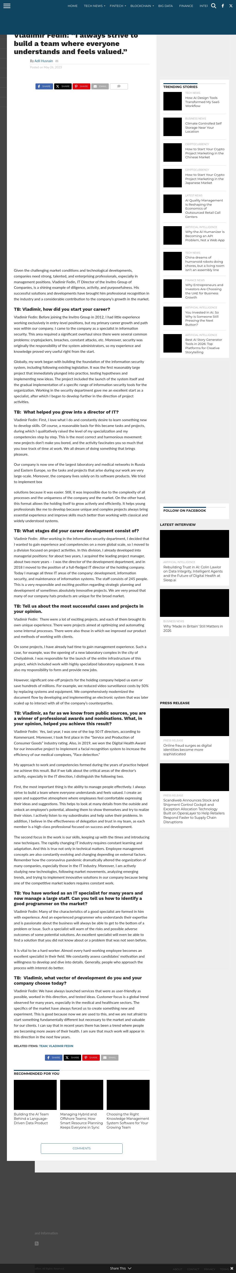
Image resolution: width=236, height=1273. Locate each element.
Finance (186, 6)
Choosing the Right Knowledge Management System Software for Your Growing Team (128, 1120)
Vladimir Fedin (61, 1046)
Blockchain (140, 6)
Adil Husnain (44, 61)
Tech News (93, 6)
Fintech (116, 6)
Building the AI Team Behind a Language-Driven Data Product (31, 1118)
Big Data (165, 6)
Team (43, 1046)
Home (73, 6)
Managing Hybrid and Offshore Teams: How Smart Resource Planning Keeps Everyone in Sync (81, 1120)
